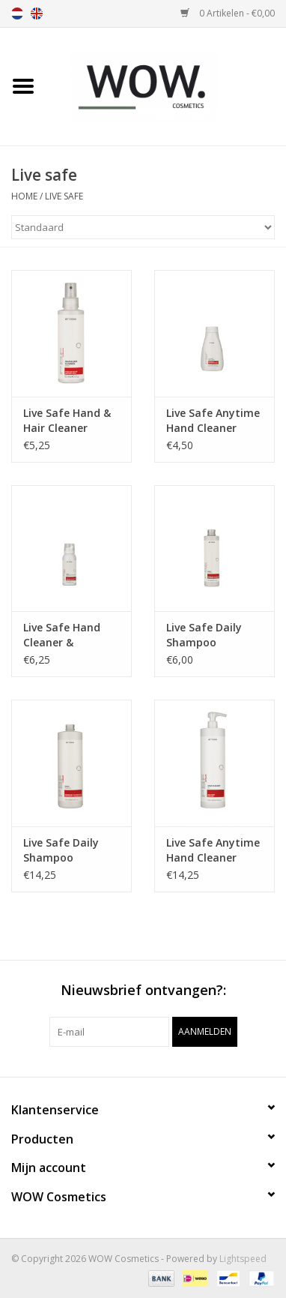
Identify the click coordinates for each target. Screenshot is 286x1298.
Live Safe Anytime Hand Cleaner (213, 420)
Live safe (64, 196)
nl (17, 13)
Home (24, 196)
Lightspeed (243, 1258)
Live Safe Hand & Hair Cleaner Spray (67, 421)
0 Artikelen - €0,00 (227, 13)
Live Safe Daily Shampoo (204, 634)
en (37, 13)
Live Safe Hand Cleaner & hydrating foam (65, 635)
